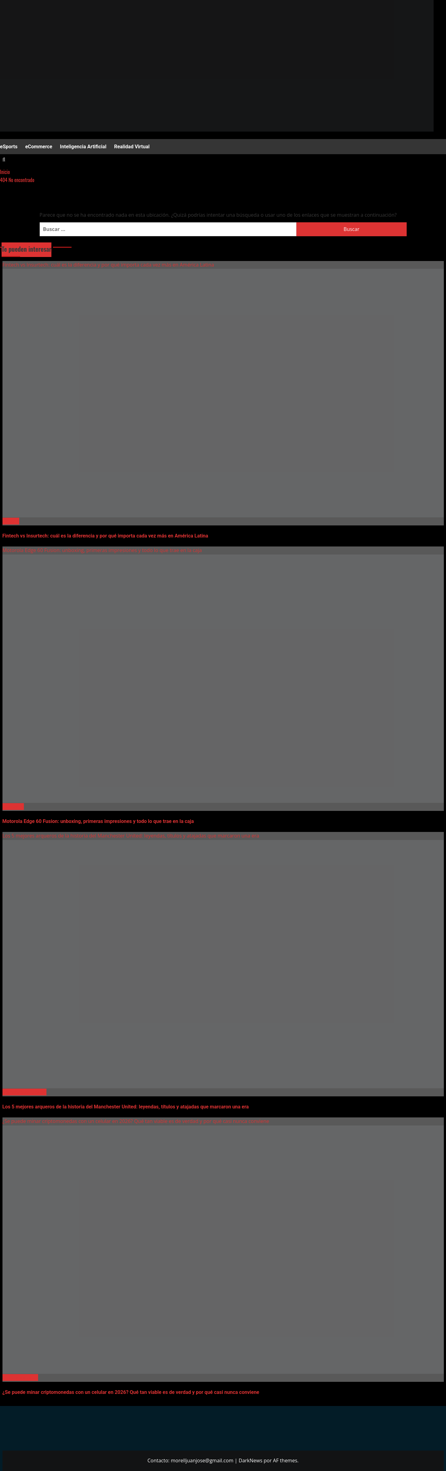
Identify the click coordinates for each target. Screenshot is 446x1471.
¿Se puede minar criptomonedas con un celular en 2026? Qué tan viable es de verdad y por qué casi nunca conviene (135, 1121)
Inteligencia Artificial (83, 147)
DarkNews (251, 1460)
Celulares (13, 806)
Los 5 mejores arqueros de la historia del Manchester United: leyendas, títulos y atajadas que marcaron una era (130, 835)
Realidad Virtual (132, 147)
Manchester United (24, 1092)
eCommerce (38, 147)
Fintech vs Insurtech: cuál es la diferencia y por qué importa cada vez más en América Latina (108, 264)
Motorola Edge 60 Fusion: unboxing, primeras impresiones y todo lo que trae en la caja (102, 550)
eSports (8, 147)
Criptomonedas (20, 1377)
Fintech (10, 521)
